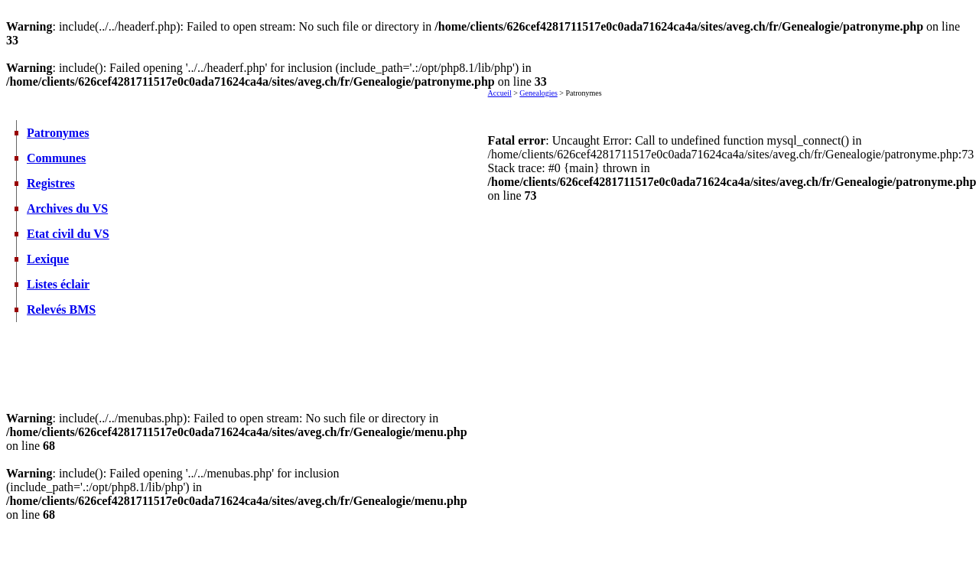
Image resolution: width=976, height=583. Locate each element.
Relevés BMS (61, 309)
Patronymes (58, 132)
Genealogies (538, 93)
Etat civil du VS (68, 233)
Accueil (500, 93)
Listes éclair (58, 284)
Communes (56, 157)
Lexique (48, 258)
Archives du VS (67, 208)
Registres (51, 183)
